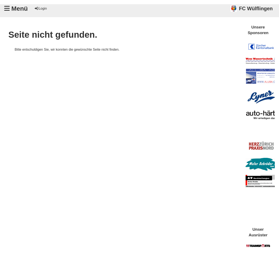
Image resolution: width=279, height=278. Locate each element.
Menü (16, 8)
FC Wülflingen (256, 8)
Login (40, 8)
